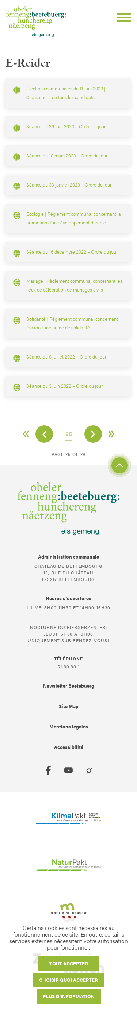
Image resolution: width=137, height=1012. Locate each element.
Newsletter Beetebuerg (68, 685)
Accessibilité (68, 746)
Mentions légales (68, 726)
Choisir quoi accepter (68, 979)
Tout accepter (68, 963)
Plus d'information (69, 996)
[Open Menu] (121, 18)
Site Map (69, 706)
